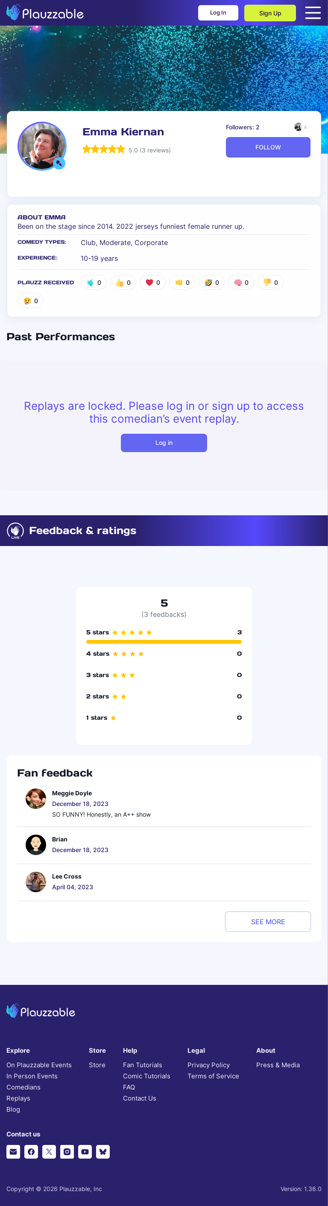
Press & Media (278, 1065)
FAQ (129, 1087)
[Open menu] (313, 13)
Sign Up (270, 13)
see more (268, 921)
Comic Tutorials (146, 1076)
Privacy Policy (208, 1065)
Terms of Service (213, 1076)
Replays (18, 1098)
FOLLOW (268, 147)
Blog (13, 1109)
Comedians (23, 1087)
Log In (212, 13)
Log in (164, 442)
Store (97, 1065)
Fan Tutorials (142, 1065)
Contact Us (139, 1098)
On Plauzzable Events (39, 1065)
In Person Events (32, 1076)
